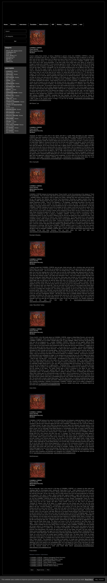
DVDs (7, 54)
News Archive (43, 24)
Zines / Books (10, 55)
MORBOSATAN (10, 83)
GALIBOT (8, 121)
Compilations (9, 52)
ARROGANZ (9, 74)
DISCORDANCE (10, 112)
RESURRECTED (10, 86)
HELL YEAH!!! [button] (99, 579)
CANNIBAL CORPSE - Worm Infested (41, 561)
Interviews (23, 24)
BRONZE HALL (10, 95)
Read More (89, 579)
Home (6, 24)
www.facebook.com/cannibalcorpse (84, 98)
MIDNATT (8, 89)
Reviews (13, 24)
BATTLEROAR (10, 77)
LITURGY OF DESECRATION (14, 104)
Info (81, 24)
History (59, 24)
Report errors (40, 570)
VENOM (8, 80)
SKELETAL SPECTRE (12, 115)
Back (32, 570)
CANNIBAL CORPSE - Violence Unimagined (42, 557)
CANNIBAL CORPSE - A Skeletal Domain (42, 559)
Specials (8, 58)
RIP (53, 24)
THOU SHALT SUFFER (12, 124)
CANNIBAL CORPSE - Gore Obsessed (41, 564)
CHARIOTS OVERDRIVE (12, 101)
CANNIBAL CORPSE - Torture (38, 562)
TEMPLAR (9, 98)
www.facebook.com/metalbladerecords (40, 100)
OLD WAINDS (9, 127)
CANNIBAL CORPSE (36, 565)
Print (48, 570)
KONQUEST (9, 71)
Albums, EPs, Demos (12, 50)
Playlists (67, 24)
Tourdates (33, 24)
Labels (75, 24)
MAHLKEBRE (9, 118)
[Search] (15, 31)
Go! (15, 41)
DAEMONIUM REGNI (11, 92)
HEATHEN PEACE (11, 109)
